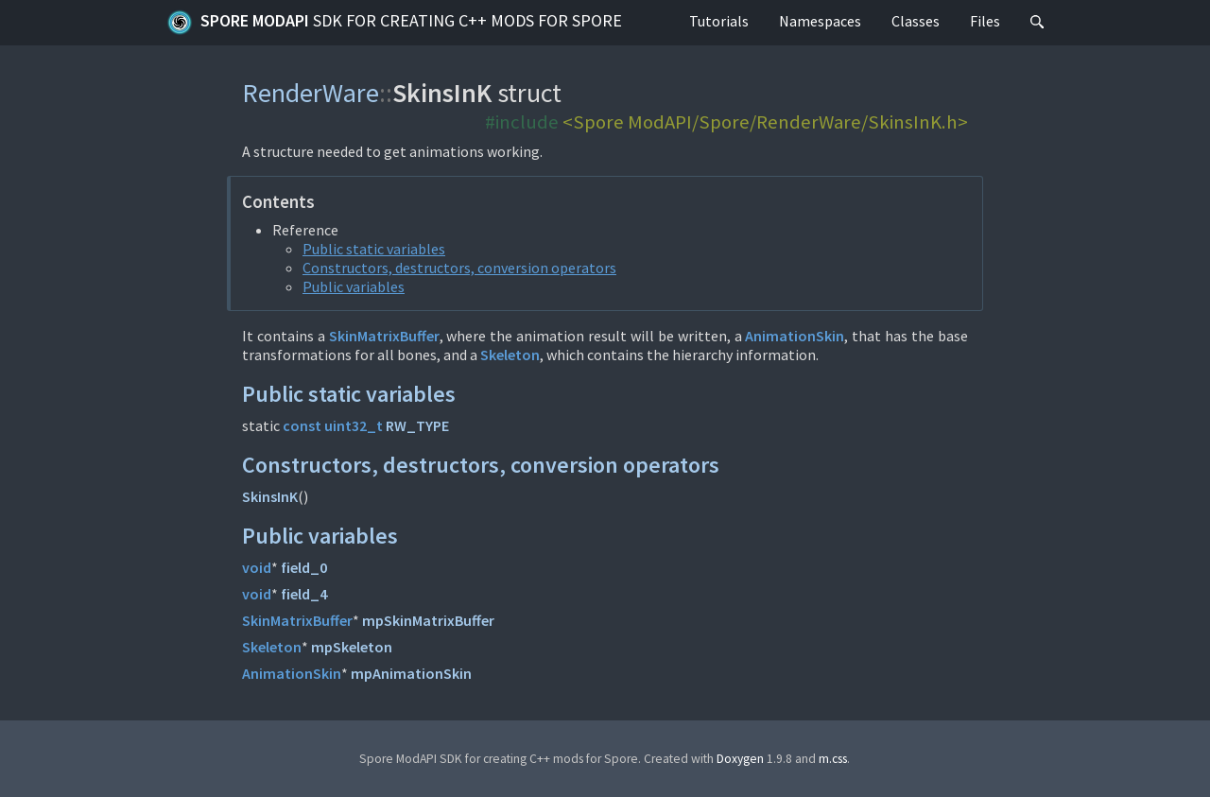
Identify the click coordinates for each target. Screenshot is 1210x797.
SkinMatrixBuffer (384, 335)
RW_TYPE (417, 425)
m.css (833, 759)
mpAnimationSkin (411, 673)
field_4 (304, 593)
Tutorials (719, 20)
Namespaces (820, 20)
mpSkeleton (351, 646)
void (256, 567)
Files (985, 20)
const (302, 425)
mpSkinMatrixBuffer (428, 620)
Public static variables (373, 248)
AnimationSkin (794, 335)
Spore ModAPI (394, 22)
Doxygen (740, 759)
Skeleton (510, 354)
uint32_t (353, 425)
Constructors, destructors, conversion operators (459, 267)
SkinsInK (270, 496)
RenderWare (310, 93)
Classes (915, 20)
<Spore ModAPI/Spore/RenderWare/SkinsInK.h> (765, 122)
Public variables (353, 286)
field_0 (304, 567)
